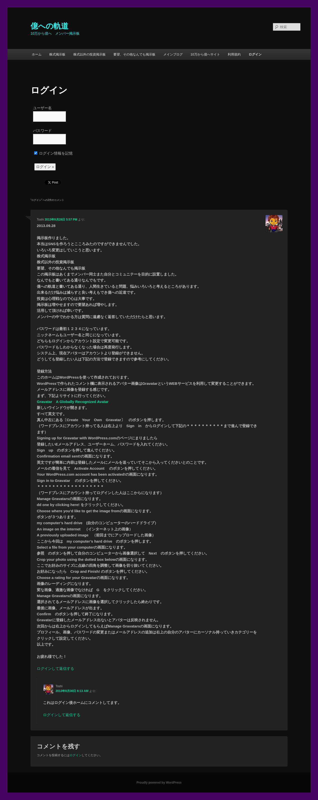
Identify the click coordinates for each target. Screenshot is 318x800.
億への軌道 (49, 26)
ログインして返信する (55, 668)
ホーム (37, 54)
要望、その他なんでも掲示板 (134, 54)
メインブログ (173, 54)
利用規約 (234, 54)
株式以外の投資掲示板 (89, 54)
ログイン (255, 54)
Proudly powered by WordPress (159, 782)
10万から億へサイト (205, 54)
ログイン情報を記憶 (53, 153)
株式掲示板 (57, 54)
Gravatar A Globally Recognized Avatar (72, 402)
